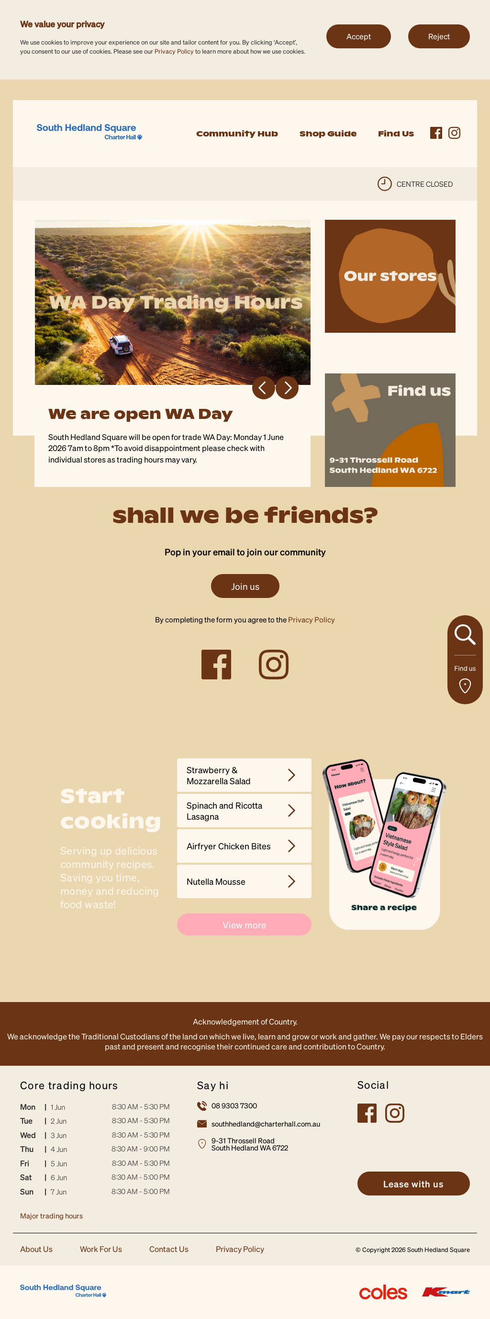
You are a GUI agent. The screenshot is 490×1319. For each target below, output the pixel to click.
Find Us (396, 133)
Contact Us (169, 1249)
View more (244, 924)
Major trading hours (51, 1215)
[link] (89, 132)
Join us (245, 586)
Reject (439, 36)
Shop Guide (328, 133)
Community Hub (237, 133)
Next (287, 387)
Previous (263, 387)
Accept (358, 36)
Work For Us (101, 1249)
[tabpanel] (173, 353)
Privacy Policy (174, 51)
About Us (36, 1249)
